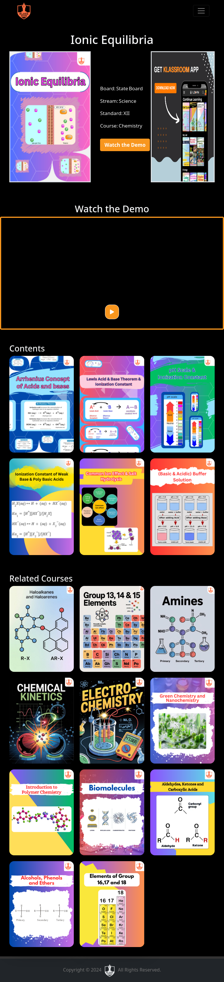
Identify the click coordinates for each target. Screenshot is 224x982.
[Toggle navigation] (201, 11)
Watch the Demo (125, 145)
